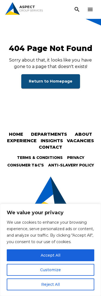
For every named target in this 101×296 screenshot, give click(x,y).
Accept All (50, 255)
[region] (50, 250)
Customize (50, 269)
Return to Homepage (50, 81)
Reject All (50, 284)
